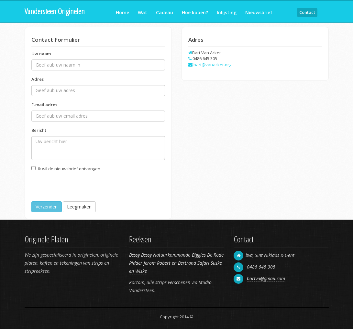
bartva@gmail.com (266, 278)
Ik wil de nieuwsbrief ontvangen (69, 169)
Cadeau (164, 12)
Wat (142, 12)
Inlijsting (227, 12)
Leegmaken (79, 207)
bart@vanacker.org (212, 65)
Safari (203, 263)
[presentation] (80, 188)
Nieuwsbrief (258, 12)
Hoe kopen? (195, 12)
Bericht (38, 130)
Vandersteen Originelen (55, 11)
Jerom (150, 263)
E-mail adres (44, 105)
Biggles (199, 255)
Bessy (134, 255)
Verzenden (47, 207)
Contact (307, 12)
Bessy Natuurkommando (166, 255)
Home (122, 12)
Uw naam (41, 54)
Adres (37, 79)
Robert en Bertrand (176, 263)
